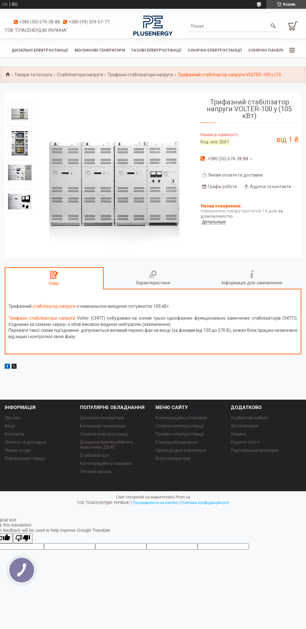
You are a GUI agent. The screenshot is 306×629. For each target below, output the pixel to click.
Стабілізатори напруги (80, 74)
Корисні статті (245, 442)
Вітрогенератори (172, 458)
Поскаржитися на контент (156, 503)
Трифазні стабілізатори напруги (140, 74)
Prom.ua (183, 497)
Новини (238, 434)
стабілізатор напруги (54, 306)
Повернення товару (25, 458)
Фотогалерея (244, 425)
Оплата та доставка (25, 442)
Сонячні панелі (265, 50)
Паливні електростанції (179, 434)
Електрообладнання (176, 442)
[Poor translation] (23, 538)
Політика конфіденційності (205, 503)
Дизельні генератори (102, 417)
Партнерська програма (254, 450)
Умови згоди (18, 450)
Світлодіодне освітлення (180, 450)
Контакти (14, 434)
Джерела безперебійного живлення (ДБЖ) (106, 445)
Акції (10, 425)
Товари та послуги (33, 74)
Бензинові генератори (100, 50)
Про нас (13, 417)
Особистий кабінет (250, 417)
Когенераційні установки (105, 463)
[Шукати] (273, 26)
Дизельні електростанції (40, 50)
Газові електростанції (156, 50)
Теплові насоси (95, 471)
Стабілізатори (94, 455)
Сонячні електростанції (215, 50)
